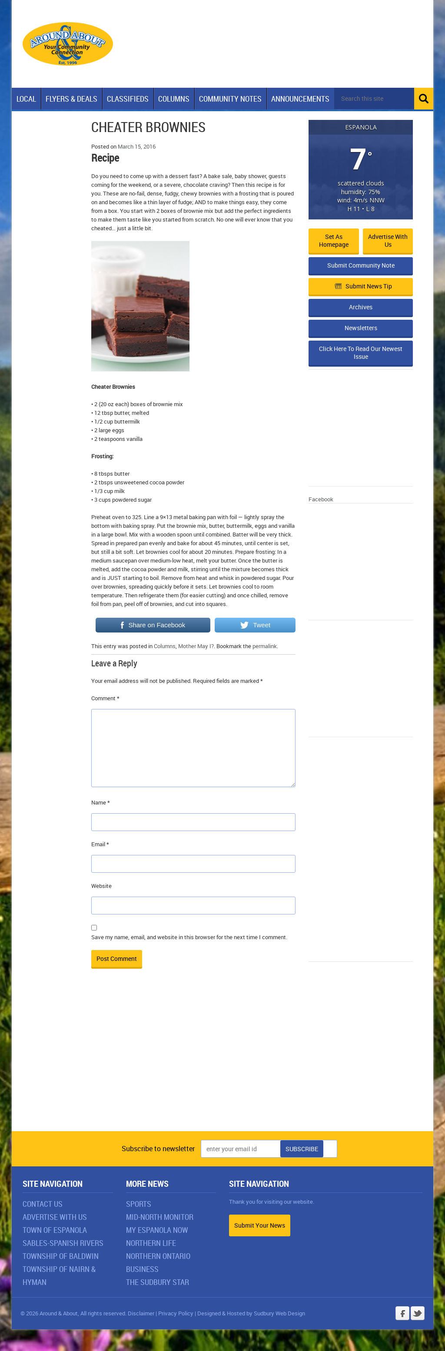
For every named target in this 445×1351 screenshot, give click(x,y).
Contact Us (43, 1225)
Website (101, 907)
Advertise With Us (55, 1238)
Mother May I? (196, 668)
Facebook (321, 521)
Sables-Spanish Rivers (63, 1264)
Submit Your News (259, 1247)
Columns (173, 98)
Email (100, 866)
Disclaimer (141, 1335)
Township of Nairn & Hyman (59, 1297)
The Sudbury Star (157, 1303)
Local (26, 98)
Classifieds (128, 98)
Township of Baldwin (61, 1277)
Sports (138, 1225)
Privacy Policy (175, 1335)
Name (100, 824)
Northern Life (151, 1264)
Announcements (300, 98)
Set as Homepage (334, 262)
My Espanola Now (157, 1251)
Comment (105, 720)
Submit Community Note (361, 287)
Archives (360, 329)
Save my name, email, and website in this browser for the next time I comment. (189, 959)
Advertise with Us (388, 262)
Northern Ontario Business (158, 1284)
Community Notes (230, 98)
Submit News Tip (363, 308)
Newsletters (361, 349)
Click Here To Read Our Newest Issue (360, 374)
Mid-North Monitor (159, 1238)
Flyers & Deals (71, 98)
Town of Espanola (55, 1251)
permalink (264, 668)
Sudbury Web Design (279, 1335)
